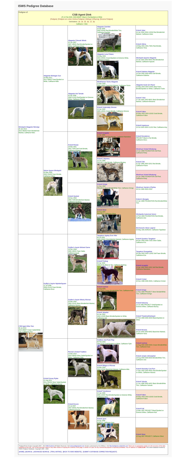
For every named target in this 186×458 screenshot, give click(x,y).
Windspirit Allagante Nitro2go (29, 127)
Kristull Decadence (143, 136)
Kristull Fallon (141, 112)
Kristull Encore (73, 404)
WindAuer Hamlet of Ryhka (146, 187)
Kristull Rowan (73, 145)
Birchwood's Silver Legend (145, 228)
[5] (85, 22)
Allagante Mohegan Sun (52, 76)
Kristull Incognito (103, 133)
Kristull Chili (140, 162)
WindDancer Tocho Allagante (107, 82)
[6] (88, 22)
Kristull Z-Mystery (103, 159)
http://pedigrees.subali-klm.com (118, 446)
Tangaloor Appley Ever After (107, 235)
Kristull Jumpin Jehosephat (145, 356)
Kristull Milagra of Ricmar (106, 365)
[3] (79, 22)
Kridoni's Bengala (142, 199)
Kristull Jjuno (101, 419)
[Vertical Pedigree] (78, 19)
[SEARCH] (28, 452)
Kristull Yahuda (141, 381)
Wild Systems (50, 446)
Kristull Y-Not (140, 98)
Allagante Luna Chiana (105, 54)
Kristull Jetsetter (103, 312)
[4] (82, 22)
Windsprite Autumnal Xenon (146, 214)
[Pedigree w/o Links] (65, 19)
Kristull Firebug (102, 261)
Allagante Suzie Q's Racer (145, 85)
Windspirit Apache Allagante (146, 58)
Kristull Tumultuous (104, 391)
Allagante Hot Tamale (75, 94)
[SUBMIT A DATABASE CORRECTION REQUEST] (100, 452)
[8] (94, 22)
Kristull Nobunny (142, 303)
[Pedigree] (53, 19)
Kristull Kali (140, 408)
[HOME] (21, 452)
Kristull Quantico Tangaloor (145, 239)
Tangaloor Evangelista (144, 251)
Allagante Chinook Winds (77, 40)
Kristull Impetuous (142, 125)
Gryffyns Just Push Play (105, 340)
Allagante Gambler (104, 27)
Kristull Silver (101, 210)
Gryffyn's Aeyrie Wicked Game (79, 247)
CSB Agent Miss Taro (26, 326)
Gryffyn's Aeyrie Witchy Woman (79, 300)
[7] (91, 22)
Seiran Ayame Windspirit (52, 170)
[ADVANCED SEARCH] (41, 452)
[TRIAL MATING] (55, 452)
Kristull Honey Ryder (51, 378)
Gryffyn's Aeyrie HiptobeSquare (55, 283)
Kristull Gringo (102, 184)
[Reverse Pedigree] (106, 19)
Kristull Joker (140, 30)
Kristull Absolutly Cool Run (145, 369)
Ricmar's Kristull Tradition (77, 352)
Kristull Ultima (141, 44)
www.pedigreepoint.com (77, 446)
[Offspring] (95, 19)
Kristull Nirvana (141, 330)
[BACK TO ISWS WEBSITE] (72, 452)
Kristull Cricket (141, 279)
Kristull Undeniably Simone (106, 107)
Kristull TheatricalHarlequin (145, 316)
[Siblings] (88, 19)
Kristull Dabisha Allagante (145, 72)
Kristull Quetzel (73, 196)
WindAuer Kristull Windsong (146, 149)
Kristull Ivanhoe (102, 287)
